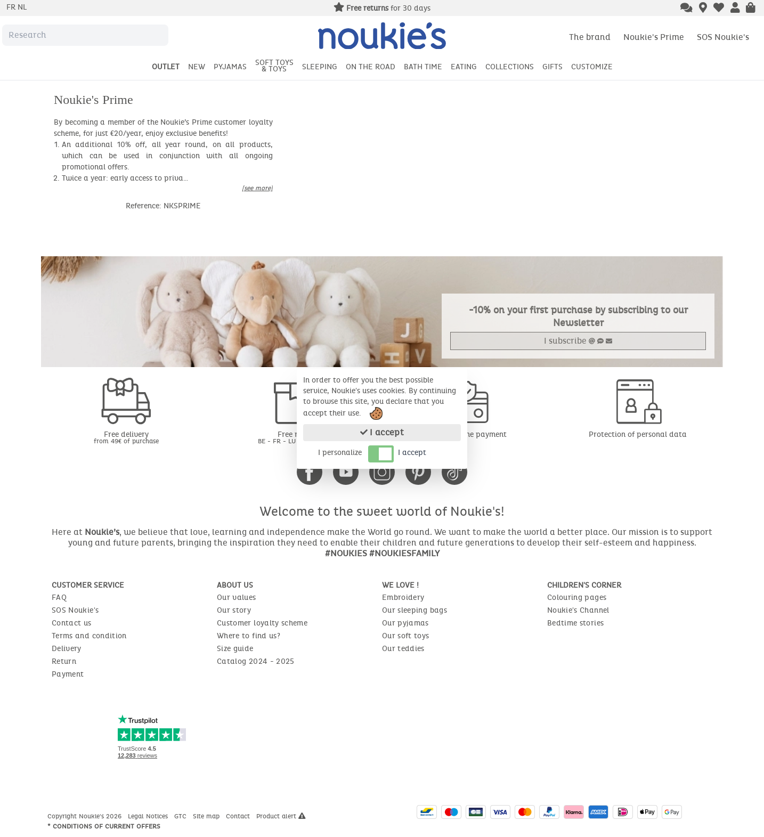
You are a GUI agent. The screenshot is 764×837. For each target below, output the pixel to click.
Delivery (67, 648)
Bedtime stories (575, 623)
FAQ (59, 597)
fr (12, 7)
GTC (181, 816)
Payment (68, 674)
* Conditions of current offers (103, 826)
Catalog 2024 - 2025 (256, 661)
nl (22, 7)
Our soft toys (405, 635)
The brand (590, 37)
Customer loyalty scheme (262, 623)
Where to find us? (248, 635)
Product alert (281, 816)
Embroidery (403, 597)
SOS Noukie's (723, 37)
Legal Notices (149, 816)
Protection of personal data (638, 434)
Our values (236, 597)
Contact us (72, 623)
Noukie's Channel (578, 610)
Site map (207, 816)
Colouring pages (576, 597)
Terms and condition (89, 635)
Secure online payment (467, 434)
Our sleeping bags (414, 610)
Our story (234, 610)
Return (64, 661)
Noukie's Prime (653, 37)
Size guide (235, 648)
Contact (239, 816)
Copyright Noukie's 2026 (85, 816)
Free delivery (126, 437)
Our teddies (403, 648)
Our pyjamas (405, 623)
